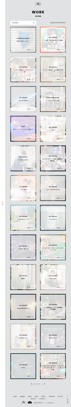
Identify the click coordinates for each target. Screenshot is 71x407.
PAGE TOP (67, 401)
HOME (15, 396)
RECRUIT (33, 398)
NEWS (36, 396)
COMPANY (52, 396)
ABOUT (43, 396)
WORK (30, 396)
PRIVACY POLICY (38, 402)
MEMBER (22, 396)
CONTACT (42, 398)
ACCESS (60, 396)
